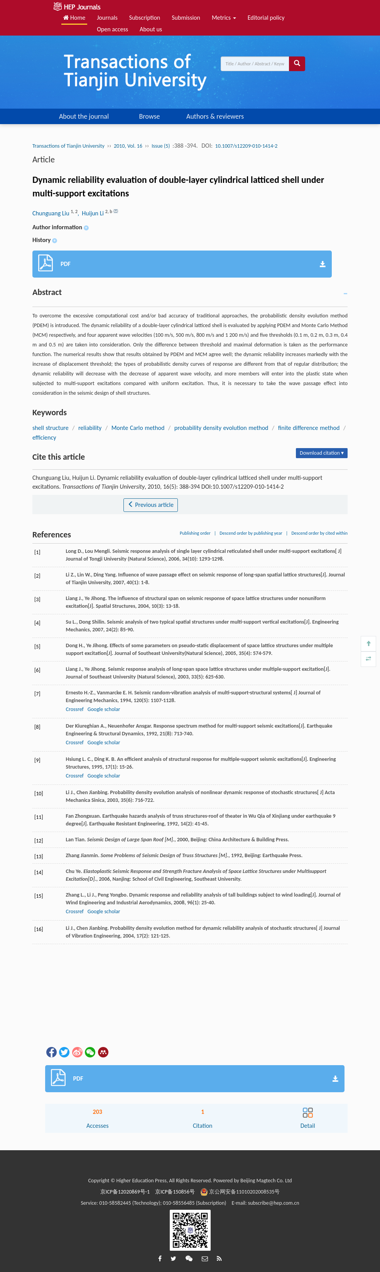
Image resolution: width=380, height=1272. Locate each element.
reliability (89, 427)
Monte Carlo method (138, 427)
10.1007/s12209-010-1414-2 (246, 146)
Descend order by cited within (319, 533)
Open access (112, 29)
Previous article (151, 504)
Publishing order (195, 533)
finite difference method (309, 427)
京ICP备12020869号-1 (125, 1191)
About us (151, 29)
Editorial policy (266, 17)
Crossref (75, 709)
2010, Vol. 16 (128, 146)
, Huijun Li (91, 213)
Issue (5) (161, 146)
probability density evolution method (221, 427)
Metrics (224, 17)
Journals (107, 17)
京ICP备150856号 (175, 1191)
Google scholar (104, 709)
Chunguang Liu (51, 213)
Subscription (144, 17)
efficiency (44, 437)
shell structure (50, 427)
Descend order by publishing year (251, 533)
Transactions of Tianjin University (68, 146)
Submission (186, 17)
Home (74, 17)
